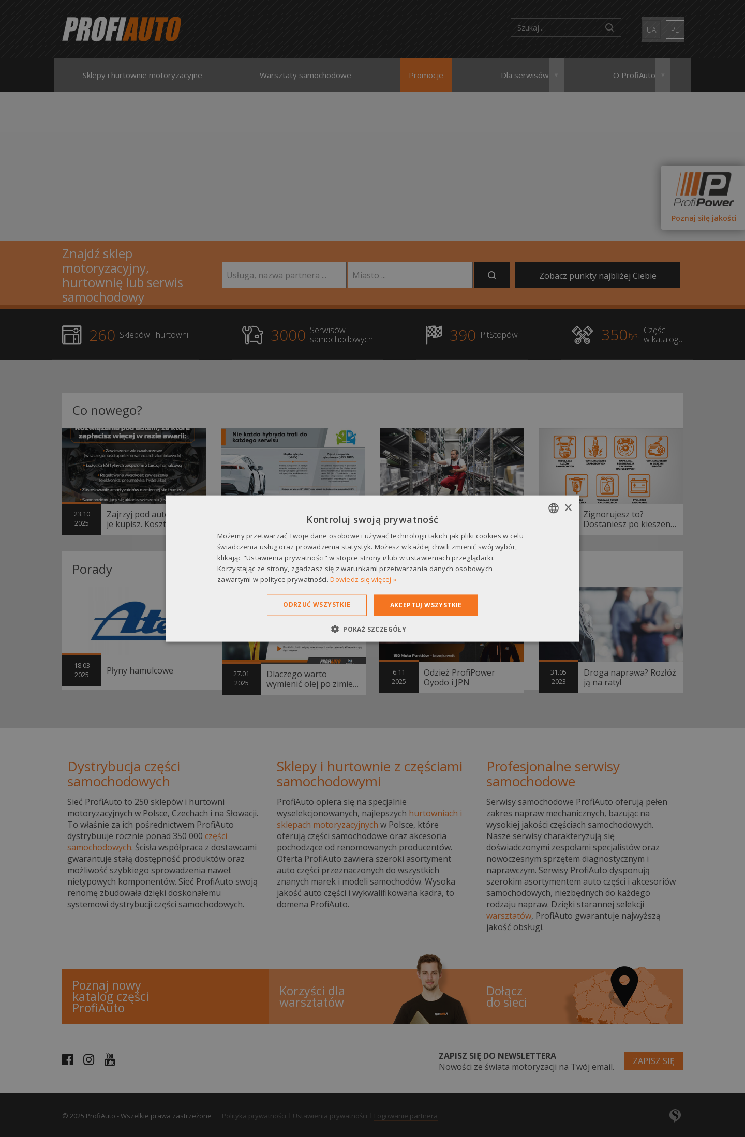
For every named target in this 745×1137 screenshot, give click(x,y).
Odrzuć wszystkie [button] (316, 604)
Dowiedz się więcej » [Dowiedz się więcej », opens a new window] (363, 579)
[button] (372, 628)
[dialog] (372, 568)
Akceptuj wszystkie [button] (426, 605)
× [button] (568, 508)
